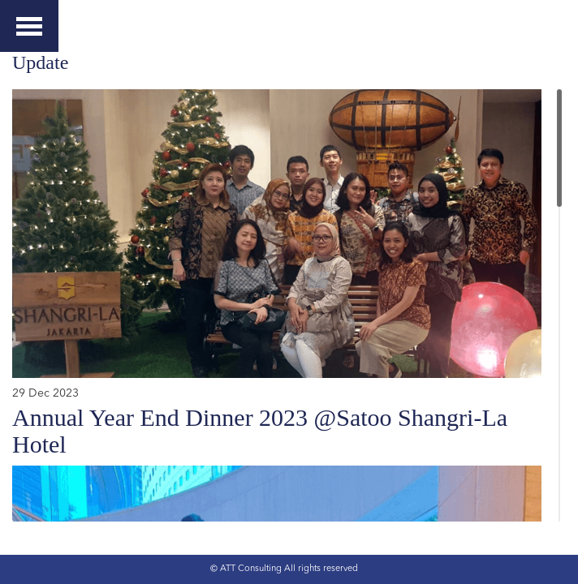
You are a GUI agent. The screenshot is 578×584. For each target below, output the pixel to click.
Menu (29, 21)
